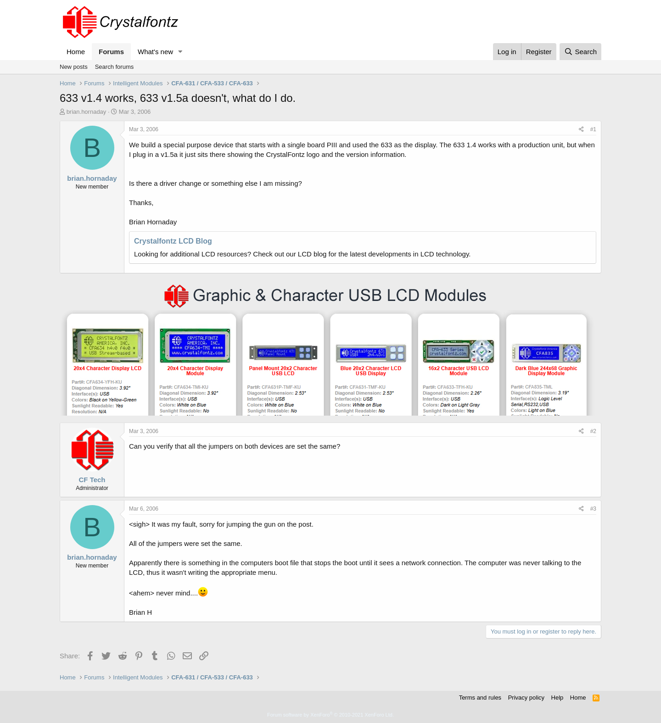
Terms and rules (480, 697)
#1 (593, 129)
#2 (593, 431)
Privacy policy (526, 697)
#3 (593, 509)
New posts (74, 66)
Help (557, 697)
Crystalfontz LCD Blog (173, 241)
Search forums (114, 66)
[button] (180, 51)
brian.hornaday (86, 111)
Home (76, 52)
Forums (111, 52)
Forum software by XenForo (330, 714)
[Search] (580, 51)
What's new (155, 52)
